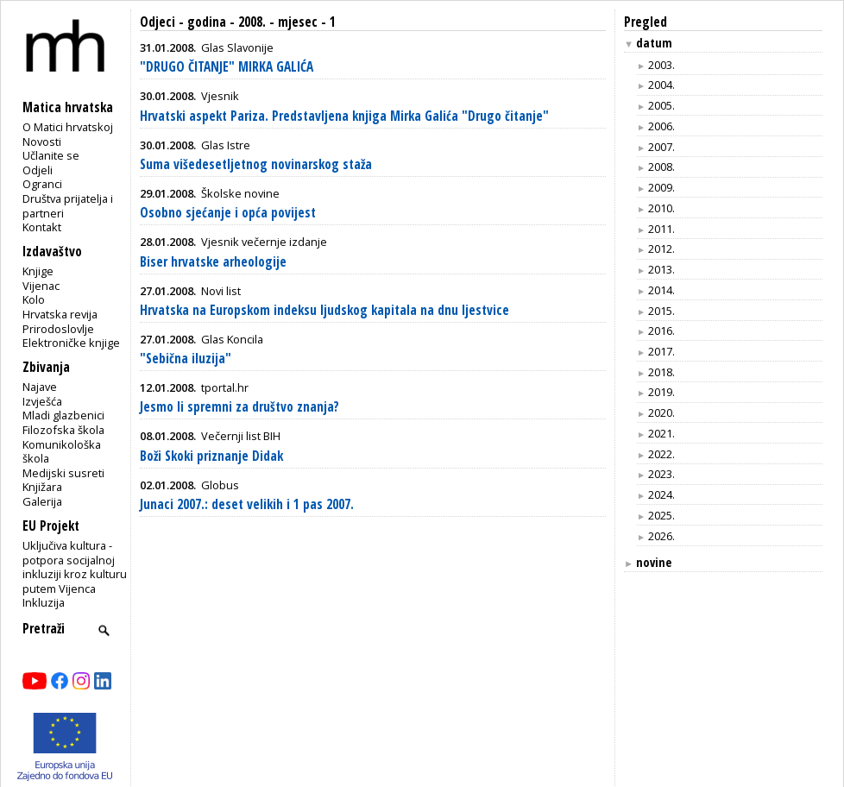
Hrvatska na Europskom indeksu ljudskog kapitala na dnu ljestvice (324, 310)
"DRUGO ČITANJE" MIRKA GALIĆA (226, 67)
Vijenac (41, 285)
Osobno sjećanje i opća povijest (228, 213)
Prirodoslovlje (58, 329)
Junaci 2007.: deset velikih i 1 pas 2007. (247, 504)
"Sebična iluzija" (185, 358)
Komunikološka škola (61, 452)
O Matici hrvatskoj (67, 127)
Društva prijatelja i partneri (67, 206)
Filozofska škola (63, 430)
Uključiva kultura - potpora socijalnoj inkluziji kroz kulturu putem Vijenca (74, 567)
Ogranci (42, 184)
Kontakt (41, 227)
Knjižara (42, 486)
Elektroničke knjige (71, 342)
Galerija (42, 501)
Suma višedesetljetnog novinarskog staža (256, 164)
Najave (39, 386)
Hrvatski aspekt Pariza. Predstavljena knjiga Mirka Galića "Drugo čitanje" (344, 116)
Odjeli (37, 170)
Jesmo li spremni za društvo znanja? (239, 407)
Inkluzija (43, 602)
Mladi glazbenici (63, 415)
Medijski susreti (63, 473)
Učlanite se (50, 155)
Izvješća (42, 401)
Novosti (41, 141)
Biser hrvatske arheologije (213, 262)
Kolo (33, 299)
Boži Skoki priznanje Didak (211, 456)
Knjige (38, 271)
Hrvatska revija (60, 314)
